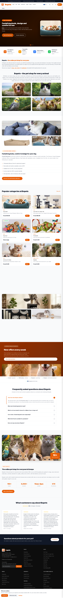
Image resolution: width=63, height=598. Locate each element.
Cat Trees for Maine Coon (48, 556)
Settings (20, 595)
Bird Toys (4, 584)
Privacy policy (46, 586)
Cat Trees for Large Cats (48, 554)
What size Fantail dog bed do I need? (16, 407)
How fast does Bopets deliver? (15, 398)
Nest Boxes (4, 580)
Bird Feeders (4, 578)
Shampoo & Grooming (28, 565)
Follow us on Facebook (7, 559)
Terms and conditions (47, 588)
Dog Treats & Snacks (28, 560)
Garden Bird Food (5, 582)
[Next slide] (60, 28)
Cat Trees (45, 552)
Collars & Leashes (27, 563)
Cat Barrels (45, 560)
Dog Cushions (26, 554)
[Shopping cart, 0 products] (59, 4)
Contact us (54, 539)
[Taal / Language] (45, 5)
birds (18, 68)
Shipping (45, 580)
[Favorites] (55, 4)
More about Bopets (8, 492)
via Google (9, 529)
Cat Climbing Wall (46, 567)
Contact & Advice (46, 574)
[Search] (49, 4)
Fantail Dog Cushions (28, 585)
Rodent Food (26, 576)
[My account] (52, 4)
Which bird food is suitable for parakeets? (18, 419)
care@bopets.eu (13, 556)
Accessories (26, 578)
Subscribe (19, 566)
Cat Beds (45, 562)
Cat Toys (45, 563)
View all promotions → (11, 360)
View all (58, 192)
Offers (44, 584)
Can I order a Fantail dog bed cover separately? (19, 415)
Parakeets (4, 574)
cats (16, 68)
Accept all (4, 595)
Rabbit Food (26, 574)
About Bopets (46, 576)
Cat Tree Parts (46, 558)
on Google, (31, 507)
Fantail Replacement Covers (29, 587)
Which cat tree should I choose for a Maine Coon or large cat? (23, 411)
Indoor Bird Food (5, 576)
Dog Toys (26, 562)
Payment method (46, 578)
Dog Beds (26, 552)
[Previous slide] (2, 28)
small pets (24, 68)
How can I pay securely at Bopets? (16, 424)
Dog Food (26, 558)
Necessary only (13, 595)
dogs (13, 68)
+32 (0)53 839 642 (5, 556)
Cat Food (45, 565)
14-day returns (46, 582)
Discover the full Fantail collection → (12, 179)
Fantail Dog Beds (27, 556)
